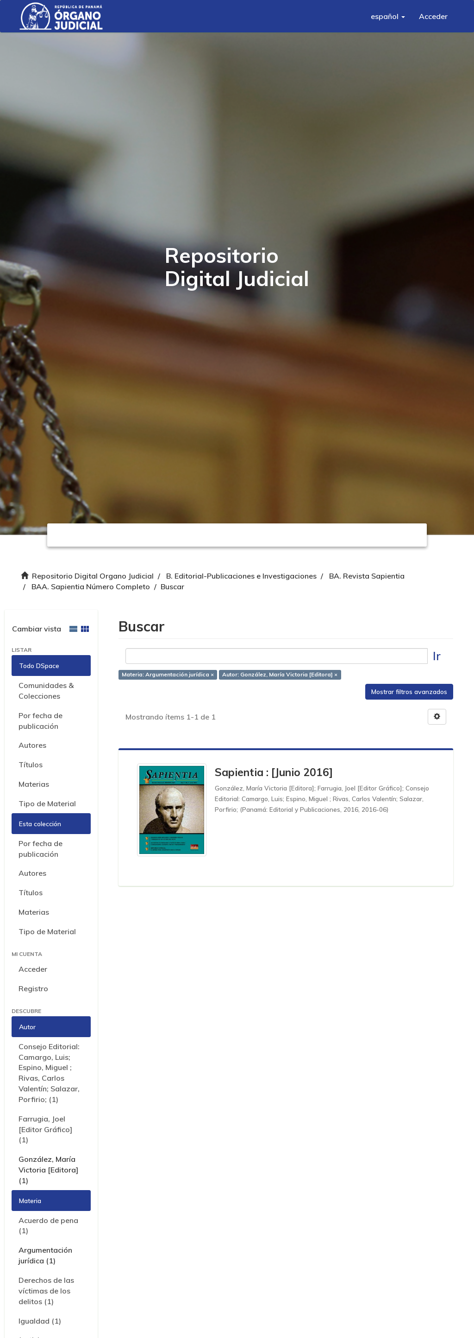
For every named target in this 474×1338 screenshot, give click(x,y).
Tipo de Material (47, 803)
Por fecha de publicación (40, 721)
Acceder (33, 969)
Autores (32, 745)
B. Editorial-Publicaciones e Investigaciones (241, 575)
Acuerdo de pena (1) (48, 1226)
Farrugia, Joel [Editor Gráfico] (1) (45, 1129)
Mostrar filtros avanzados (409, 692)
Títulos (31, 764)
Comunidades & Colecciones (46, 691)
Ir (437, 656)
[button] (388, 16)
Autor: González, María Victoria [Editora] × (279, 674)
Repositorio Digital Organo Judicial (93, 575)
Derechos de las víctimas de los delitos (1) (46, 1290)
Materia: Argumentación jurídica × (168, 674)
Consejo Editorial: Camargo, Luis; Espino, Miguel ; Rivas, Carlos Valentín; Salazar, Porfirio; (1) (49, 1073)
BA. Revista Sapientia (367, 575)
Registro (33, 988)
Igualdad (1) (40, 1320)
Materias (34, 784)
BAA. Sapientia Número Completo (90, 586)
